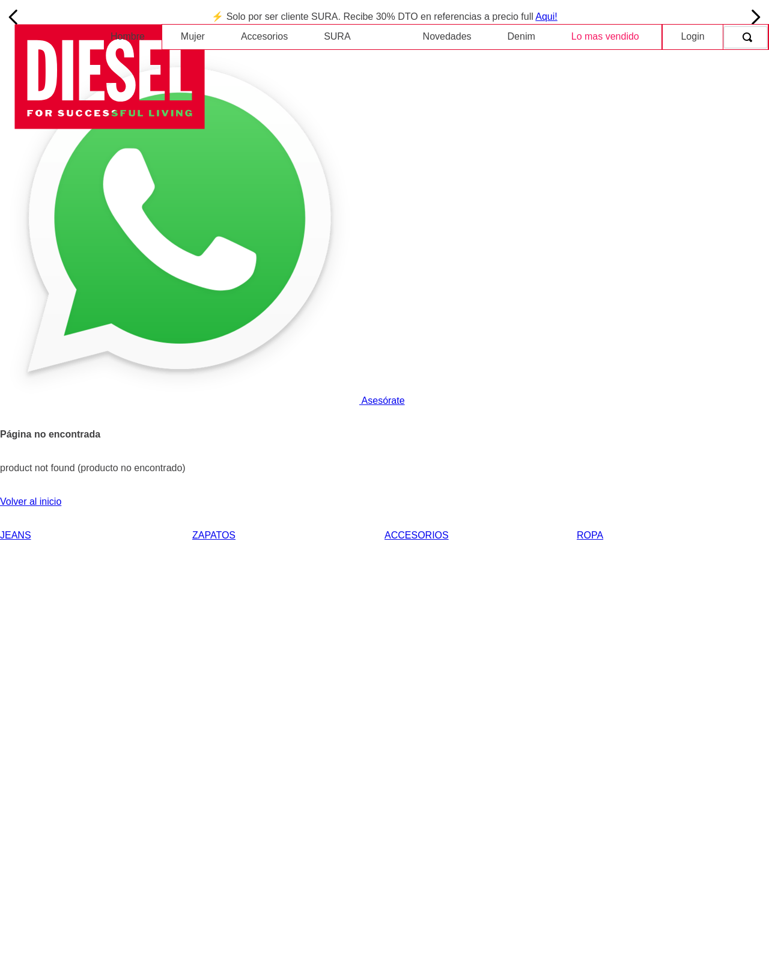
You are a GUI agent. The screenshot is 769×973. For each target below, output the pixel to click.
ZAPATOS (214, 535)
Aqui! (546, 16)
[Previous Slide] (13, 17)
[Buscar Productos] (750, 37)
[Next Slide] (755, 17)
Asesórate (202, 400)
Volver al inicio (30, 501)
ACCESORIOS (416, 535)
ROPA (590, 535)
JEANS (15, 535)
